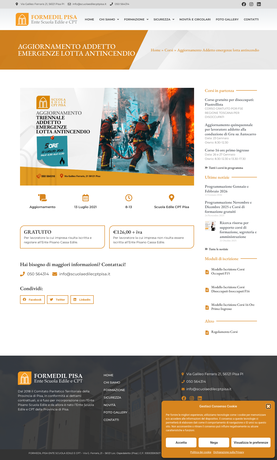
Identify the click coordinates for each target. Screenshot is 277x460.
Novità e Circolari (195, 19)
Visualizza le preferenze (251, 443)
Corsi (169, 49)
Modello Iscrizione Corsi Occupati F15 (227, 271)
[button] (268, 406)
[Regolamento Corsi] (207, 333)
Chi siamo (109, 19)
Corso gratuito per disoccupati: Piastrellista (229, 102)
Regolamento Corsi (224, 331)
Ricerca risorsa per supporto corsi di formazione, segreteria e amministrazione (238, 229)
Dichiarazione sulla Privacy (228, 452)
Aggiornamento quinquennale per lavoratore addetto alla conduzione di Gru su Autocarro (230, 129)
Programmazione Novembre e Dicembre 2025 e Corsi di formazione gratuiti (228, 207)
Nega (214, 443)
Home (89, 19)
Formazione (136, 19)
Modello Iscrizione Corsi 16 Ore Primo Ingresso (232, 306)
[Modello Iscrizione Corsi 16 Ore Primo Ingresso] (207, 307)
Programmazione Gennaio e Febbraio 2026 (227, 188)
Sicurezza (164, 19)
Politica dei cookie (200, 452)
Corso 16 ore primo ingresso (227, 150)
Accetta (181, 443)
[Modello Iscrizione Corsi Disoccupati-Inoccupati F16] (207, 290)
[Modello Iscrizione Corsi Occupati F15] (207, 272)
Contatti (251, 19)
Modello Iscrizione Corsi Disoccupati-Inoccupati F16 (230, 289)
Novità (110, 405)
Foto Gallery (227, 19)
